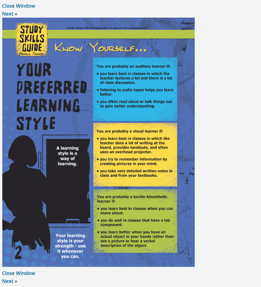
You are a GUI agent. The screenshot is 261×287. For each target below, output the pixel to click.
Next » (9, 13)
